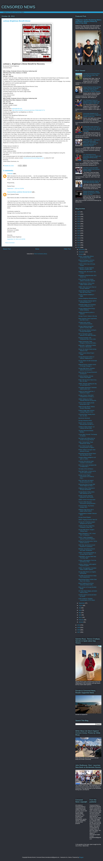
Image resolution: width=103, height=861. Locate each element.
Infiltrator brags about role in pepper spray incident (86, 510)
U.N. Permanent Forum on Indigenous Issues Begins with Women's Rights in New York (91, 102)
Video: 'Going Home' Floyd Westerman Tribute (85, 442)
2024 (78, 216)
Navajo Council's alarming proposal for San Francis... (86, 496)
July (80, 608)
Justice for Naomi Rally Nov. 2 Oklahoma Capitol (86, 392)
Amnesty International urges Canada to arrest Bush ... (86, 462)
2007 (78, 632)
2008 (78, 630)
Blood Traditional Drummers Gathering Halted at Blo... (86, 584)
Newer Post (7, 249)
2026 (78, 212)
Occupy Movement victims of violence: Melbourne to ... (86, 357)
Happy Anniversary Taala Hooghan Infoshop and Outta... (87, 342)
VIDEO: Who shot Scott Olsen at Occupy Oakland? (87, 287)
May (80, 612)
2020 (78, 226)
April (80, 615)
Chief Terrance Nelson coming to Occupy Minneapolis (87, 330)
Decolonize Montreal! (84, 418)
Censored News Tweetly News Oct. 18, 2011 (86, 415)
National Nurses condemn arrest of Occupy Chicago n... (87, 365)
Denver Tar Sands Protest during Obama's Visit (87, 349)
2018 (78, 231)
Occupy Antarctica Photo (85, 420)
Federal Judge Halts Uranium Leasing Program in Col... (86, 411)
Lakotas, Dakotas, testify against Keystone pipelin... (87, 564)
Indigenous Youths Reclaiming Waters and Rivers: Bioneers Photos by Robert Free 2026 (88, 21)
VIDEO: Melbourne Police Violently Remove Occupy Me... (87, 399)
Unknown (10, 173)
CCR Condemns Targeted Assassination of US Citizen (86, 599)
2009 (78, 627)
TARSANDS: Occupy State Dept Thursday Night (87, 557)
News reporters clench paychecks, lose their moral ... (87, 319)
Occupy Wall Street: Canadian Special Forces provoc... (86, 369)
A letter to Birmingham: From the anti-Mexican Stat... (87, 561)
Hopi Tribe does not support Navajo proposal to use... (85, 481)
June (80, 610)
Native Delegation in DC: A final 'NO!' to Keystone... (86, 534)
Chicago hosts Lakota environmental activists (85, 323)
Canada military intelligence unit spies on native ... (87, 458)
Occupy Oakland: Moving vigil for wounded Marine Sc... (87, 301)
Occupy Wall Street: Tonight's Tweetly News (86, 530)
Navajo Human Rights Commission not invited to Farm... (86, 476)
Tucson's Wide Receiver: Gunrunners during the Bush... (87, 502)
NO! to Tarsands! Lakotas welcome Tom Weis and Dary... (87, 334)
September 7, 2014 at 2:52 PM (15, 188)
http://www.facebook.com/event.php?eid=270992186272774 (28, 110)
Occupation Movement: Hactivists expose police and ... (87, 388)
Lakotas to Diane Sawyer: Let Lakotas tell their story (86, 427)
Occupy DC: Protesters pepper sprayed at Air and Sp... (86, 522)
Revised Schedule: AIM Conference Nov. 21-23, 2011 (87, 338)
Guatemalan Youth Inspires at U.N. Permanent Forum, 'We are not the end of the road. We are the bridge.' (92, 129)
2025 (78, 214)
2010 (78, 625)
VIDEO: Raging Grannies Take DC (87, 519)
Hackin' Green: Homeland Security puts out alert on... (86, 423)
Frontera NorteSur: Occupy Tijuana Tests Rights (85, 376)
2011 (78, 247)
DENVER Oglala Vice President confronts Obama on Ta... (87, 305)
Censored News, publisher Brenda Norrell (19, 192)
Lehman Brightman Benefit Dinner (87, 298)
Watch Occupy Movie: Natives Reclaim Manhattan (86, 407)
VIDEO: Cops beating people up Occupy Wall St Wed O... (87, 553)
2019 (78, 228)
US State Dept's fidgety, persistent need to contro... (87, 591)
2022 (78, 221)
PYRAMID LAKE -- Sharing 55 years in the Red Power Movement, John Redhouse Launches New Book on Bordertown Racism (91, 142)
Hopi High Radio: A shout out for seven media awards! (87, 472)
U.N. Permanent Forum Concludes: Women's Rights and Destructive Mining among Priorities (92, 157)
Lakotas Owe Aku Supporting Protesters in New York (86, 526)
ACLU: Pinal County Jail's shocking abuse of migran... (86, 446)
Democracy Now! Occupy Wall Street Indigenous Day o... (86, 485)
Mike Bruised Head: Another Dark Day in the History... (87, 580)
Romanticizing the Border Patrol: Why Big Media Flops (87, 454)
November (82, 252)
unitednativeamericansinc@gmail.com (33, 158)
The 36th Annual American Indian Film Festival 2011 (87, 576)
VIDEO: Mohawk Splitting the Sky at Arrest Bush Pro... (87, 384)
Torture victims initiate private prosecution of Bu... (86, 403)
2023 (78, 219)
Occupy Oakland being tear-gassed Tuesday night (86, 327)
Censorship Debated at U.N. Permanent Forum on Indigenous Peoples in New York (92, 115)
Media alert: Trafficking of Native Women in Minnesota (87, 346)
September (82, 603)
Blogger (81, 857)
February (81, 619)
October (81, 254)
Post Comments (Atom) (40, 253)
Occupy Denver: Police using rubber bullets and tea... (86, 283)
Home (37, 249)
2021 (78, 223)
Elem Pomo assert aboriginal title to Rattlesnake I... (87, 465)
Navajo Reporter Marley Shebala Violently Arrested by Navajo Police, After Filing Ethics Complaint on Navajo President (92, 89)
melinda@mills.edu (17, 108)
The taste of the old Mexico (85, 469)
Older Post (67, 249)
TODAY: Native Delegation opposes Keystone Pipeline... (87, 538)
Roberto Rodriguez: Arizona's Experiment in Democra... (86, 260)
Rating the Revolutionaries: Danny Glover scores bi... (87, 541)
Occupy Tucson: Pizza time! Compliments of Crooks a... (86, 396)
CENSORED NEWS (18, 7)
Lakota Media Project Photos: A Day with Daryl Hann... (86, 291)
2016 (78, 235)
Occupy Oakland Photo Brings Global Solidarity (86, 309)
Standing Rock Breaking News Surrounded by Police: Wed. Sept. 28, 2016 (91, 75)
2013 (78, 242)
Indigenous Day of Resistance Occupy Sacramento (86, 488)
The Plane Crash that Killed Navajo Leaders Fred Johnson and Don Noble (91, 169)
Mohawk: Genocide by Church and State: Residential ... (86, 549)
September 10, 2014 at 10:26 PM (16, 239)
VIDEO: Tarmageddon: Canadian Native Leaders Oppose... (87, 568)
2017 (78, 233)
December (82, 249)
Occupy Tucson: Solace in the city (87, 316)
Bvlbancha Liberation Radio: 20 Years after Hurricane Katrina (91, 181)
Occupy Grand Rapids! (84, 517)
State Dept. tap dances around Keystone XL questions (86, 545)
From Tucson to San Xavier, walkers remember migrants (86, 280)
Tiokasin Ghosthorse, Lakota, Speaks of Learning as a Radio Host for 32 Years (91, 193)
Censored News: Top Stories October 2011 (86, 506)
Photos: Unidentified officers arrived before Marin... (86, 257)
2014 (78, 240)
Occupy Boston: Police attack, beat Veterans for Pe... (86, 492)
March (81, 617)
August (81, 605)
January (81, 622)
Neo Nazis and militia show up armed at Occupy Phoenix (86, 439)
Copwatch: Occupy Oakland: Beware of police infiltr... (86, 268)
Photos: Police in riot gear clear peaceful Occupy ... (86, 450)
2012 (78, 245)
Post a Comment (9, 242)
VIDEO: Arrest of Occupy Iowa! (86, 499)
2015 (78, 238)
